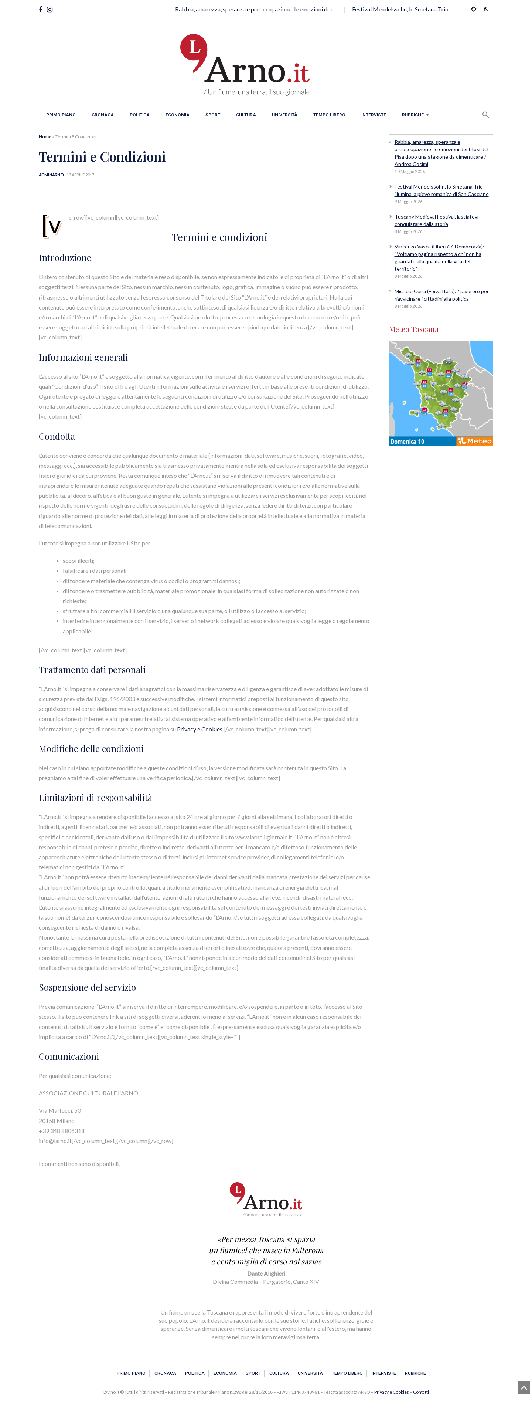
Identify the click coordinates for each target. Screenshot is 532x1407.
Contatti (421, 1392)
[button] (485, 114)
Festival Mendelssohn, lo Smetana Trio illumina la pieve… (423, 9)
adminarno (51, 174)
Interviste (373, 115)
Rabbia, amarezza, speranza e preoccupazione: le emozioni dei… (256, 9)
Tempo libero (329, 115)
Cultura (246, 115)
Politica (140, 115)
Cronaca (103, 115)
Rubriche (413, 115)
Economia (178, 115)
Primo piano (61, 115)
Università (284, 115)
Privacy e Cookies (199, 729)
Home (45, 136)
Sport (212, 115)
